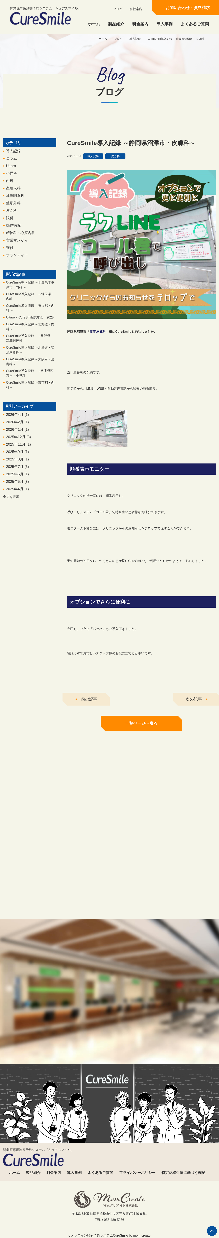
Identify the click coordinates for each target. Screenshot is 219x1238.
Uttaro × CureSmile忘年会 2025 (30, 320)
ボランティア (17, 258)
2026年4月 (17, 418)
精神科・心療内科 (20, 236)
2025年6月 (17, 477)
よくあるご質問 (195, 24)
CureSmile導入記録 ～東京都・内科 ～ (30, 311)
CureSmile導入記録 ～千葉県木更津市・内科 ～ (30, 288)
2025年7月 (17, 470)
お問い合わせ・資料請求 (188, 7)
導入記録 (135, 38)
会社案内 (135, 9)
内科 (9, 184)
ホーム (94, 24)
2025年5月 (17, 485)
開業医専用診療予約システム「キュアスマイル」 (45, 16)
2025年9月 (17, 455)
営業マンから (17, 243)
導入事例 (164, 24)
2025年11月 (18, 448)
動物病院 (13, 229)
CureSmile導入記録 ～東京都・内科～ (30, 388)
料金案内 (140, 24)
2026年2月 (17, 425)
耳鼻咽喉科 (15, 199)
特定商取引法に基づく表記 (183, 1173)
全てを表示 (11, 500)
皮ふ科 (11, 214)
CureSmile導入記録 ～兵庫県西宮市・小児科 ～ (29, 376)
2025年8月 (17, 462)
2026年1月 (17, 433)
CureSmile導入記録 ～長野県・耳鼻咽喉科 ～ (29, 341)
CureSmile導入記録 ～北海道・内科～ (30, 330)
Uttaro (11, 169)
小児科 (11, 177)
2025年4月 (17, 492)
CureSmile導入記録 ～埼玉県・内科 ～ (30, 300)
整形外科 (13, 206)
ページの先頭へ (212, 1231)
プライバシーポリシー (137, 1173)
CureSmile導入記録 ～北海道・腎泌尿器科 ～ (30, 353)
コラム (11, 162)
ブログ (118, 9)
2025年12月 (18, 440)
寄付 (9, 251)
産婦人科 (13, 191)
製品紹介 (116, 24)
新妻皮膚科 (98, 335)
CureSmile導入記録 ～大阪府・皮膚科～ (30, 365)
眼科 (9, 221)
